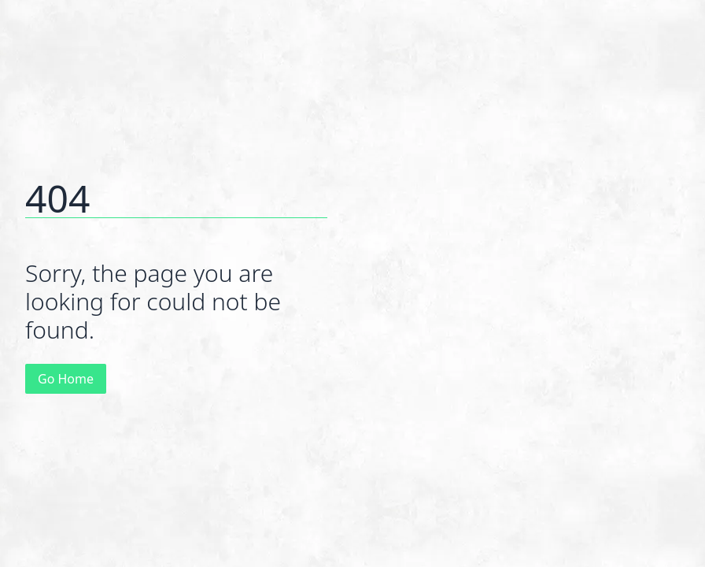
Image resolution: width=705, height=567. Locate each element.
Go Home (66, 378)
